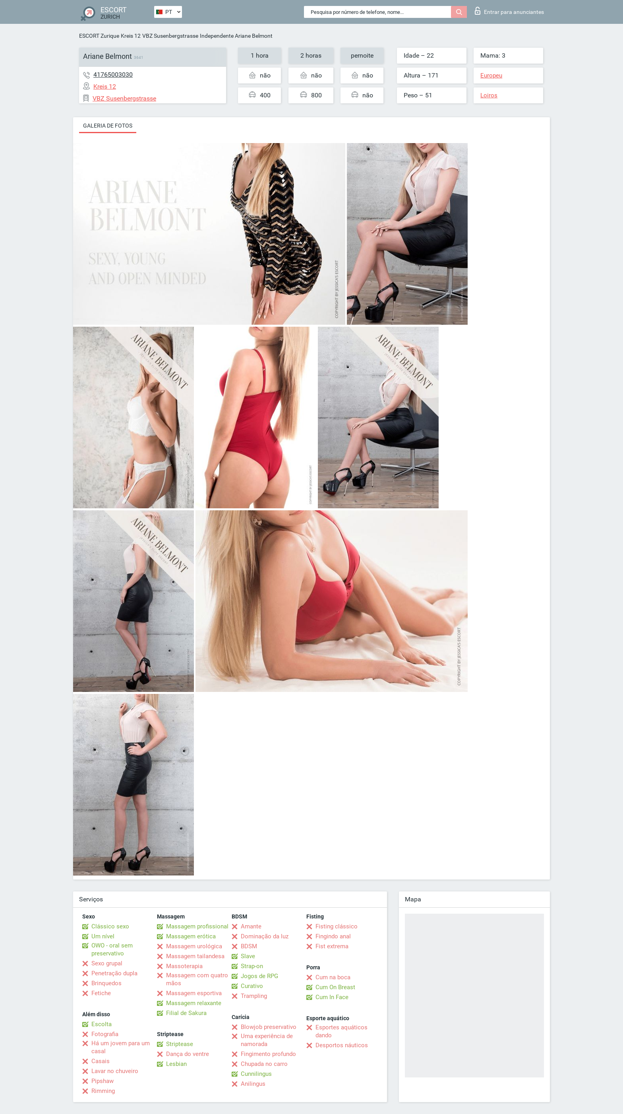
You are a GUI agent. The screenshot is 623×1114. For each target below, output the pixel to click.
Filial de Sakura (186, 1013)
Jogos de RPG (259, 976)
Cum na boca (332, 977)
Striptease (179, 1044)
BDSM (249, 946)
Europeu (491, 75)
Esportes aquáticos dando (341, 1031)
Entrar (509, 10)
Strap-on (252, 966)
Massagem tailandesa (195, 956)
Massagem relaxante (193, 1003)
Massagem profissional (197, 926)
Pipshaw (102, 1081)
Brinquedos (106, 983)
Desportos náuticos (341, 1045)
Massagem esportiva (194, 993)
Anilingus (253, 1083)
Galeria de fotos (107, 125)
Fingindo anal (333, 936)
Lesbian (176, 1064)
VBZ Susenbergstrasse (170, 36)
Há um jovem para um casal (120, 1047)
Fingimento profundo (268, 1054)
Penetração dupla (114, 973)
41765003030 (113, 74)
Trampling (254, 996)
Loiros (488, 95)
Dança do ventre (187, 1054)
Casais (100, 1061)
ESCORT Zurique (99, 36)
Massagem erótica (191, 936)
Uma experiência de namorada (267, 1040)
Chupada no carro (264, 1064)
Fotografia (104, 1034)
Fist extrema (331, 946)
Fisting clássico (336, 926)
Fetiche (101, 993)
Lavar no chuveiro (114, 1071)
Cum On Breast (335, 987)
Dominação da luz (264, 936)
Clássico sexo (110, 926)
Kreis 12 (131, 36)
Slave (248, 956)
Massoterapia (184, 966)
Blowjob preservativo (268, 1027)
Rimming (103, 1091)
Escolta (101, 1024)
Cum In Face (331, 997)
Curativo (252, 986)
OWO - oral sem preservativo (112, 949)
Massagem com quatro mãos (197, 979)
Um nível (102, 936)
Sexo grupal (106, 963)
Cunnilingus (256, 1073)
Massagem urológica (194, 946)
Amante (251, 926)
